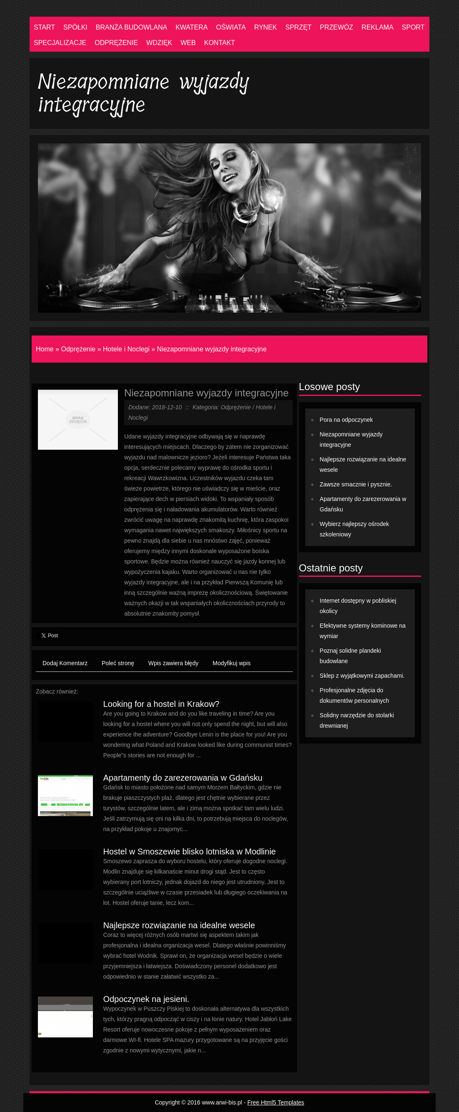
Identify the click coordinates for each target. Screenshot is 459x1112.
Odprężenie (78, 349)
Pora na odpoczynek (346, 419)
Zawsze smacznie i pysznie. (356, 484)
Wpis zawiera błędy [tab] (173, 663)
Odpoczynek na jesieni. (146, 999)
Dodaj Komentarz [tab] (64, 663)
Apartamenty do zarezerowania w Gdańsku (182, 777)
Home (45, 349)
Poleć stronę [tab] (118, 663)
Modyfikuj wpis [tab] (232, 663)
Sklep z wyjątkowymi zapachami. (362, 675)
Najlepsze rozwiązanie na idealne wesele (179, 925)
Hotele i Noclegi (126, 349)
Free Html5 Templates (275, 1102)
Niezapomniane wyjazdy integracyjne (212, 349)
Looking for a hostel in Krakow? (161, 704)
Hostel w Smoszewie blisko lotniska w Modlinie (189, 851)
